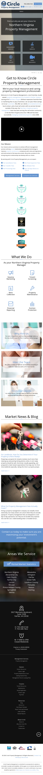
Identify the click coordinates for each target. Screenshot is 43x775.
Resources (21, 705)
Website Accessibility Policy (32, 770)
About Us (21, 722)
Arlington (31, 575)
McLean (12, 585)
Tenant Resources (21, 686)
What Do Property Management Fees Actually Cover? (19, 507)
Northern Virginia (15, 99)
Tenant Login (21, 692)
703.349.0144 (28, 4)
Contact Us (21, 726)
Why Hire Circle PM (21, 724)
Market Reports (21, 713)
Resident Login (38, 6)
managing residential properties (22, 115)
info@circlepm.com (20, 770)
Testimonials (21, 728)
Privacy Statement (21, 649)
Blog (21, 703)
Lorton (11, 582)
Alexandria (31, 572)
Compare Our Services (30, 175)
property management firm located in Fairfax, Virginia (24, 97)
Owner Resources (21, 669)
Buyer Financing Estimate (21, 709)
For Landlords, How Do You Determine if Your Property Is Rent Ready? (19, 455)
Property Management (21, 661)
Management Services (13, 175)
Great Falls (31, 580)
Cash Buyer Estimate (21, 707)
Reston (31, 587)
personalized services (34, 104)
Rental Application (21, 690)
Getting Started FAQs (21, 675)
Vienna (11, 592)
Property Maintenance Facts (21, 673)
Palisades (31, 585)
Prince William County (11, 587)
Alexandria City (12, 575)
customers (11, 104)
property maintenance (12, 151)
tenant (13, 149)
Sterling (31, 590)
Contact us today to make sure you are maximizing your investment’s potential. (21, 534)
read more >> (5, 471)
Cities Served (24, 757)
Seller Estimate (21, 711)
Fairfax (31, 577)
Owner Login (27, 6)
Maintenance (21, 688)
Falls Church (12, 577)
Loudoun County (31, 582)
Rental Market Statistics (21, 564)
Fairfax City (11, 580)
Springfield (11, 590)
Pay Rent (21, 694)
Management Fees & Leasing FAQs (21, 678)
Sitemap (17, 757)
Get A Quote (38, 4)
